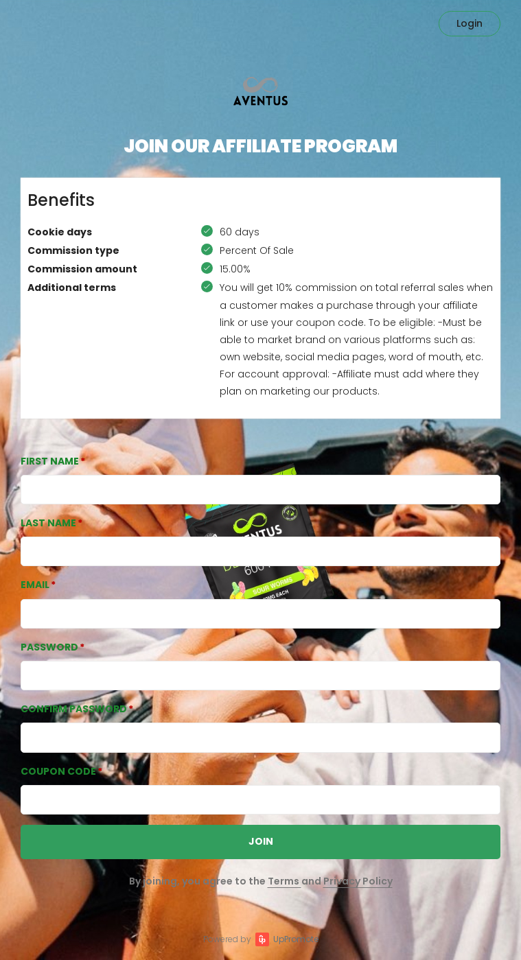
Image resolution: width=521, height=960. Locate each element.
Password (49, 647)
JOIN (260, 841)
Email (35, 585)
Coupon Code (58, 771)
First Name (50, 461)
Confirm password (74, 709)
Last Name (48, 523)
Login (469, 23)
